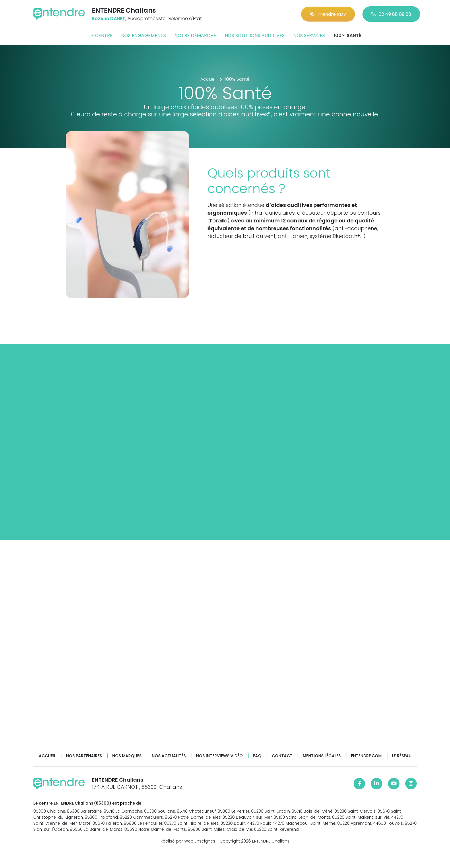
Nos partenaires (84, 755)
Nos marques (126, 755)
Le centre (101, 35)
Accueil (47, 755)
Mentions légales (322, 755)
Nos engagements (143, 35)
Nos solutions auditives (255, 35)
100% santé (347, 35)
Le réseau (402, 755)
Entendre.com (366, 755)
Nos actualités (169, 755)
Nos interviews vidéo (219, 755)
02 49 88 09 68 (391, 14)
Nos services (309, 35)
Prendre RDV (328, 14)
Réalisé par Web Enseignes (187, 841)
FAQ (257, 755)
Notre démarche (195, 35)
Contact (282, 755)
